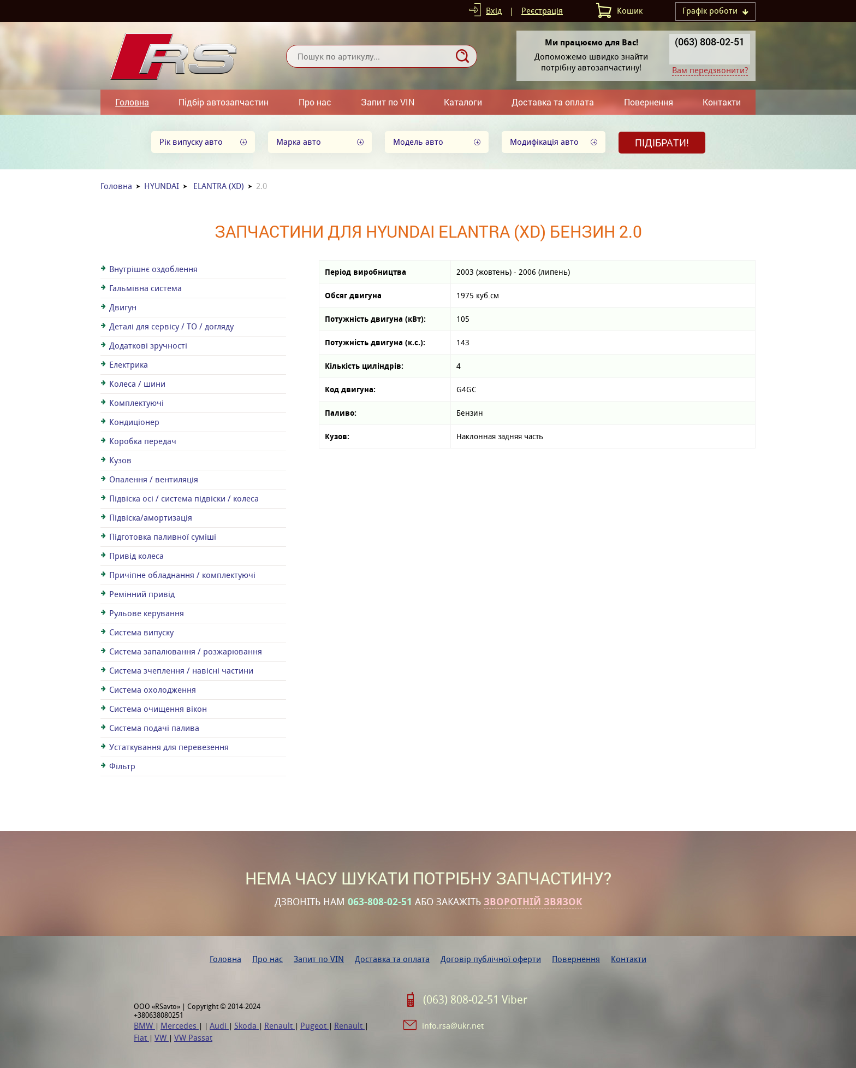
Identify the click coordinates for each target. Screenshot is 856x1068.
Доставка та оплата (553, 102)
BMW (144, 1025)
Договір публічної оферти (491, 959)
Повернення (648, 102)
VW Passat (193, 1037)
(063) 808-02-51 (710, 41)
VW (161, 1037)
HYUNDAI (161, 186)
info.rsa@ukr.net (453, 1025)
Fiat (141, 1037)
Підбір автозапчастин (224, 102)
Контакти (722, 102)
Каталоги (463, 102)
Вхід (494, 10)
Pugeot (314, 1025)
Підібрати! (662, 142)
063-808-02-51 (380, 901)
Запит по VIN (387, 102)
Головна (132, 102)
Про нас (315, 102)
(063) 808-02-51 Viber (475, 1000)
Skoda (246, 1025)
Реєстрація (542, 10)
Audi (219, 1025)
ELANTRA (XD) (218, 186)
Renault (279, 1025)
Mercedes (179, 1025)
